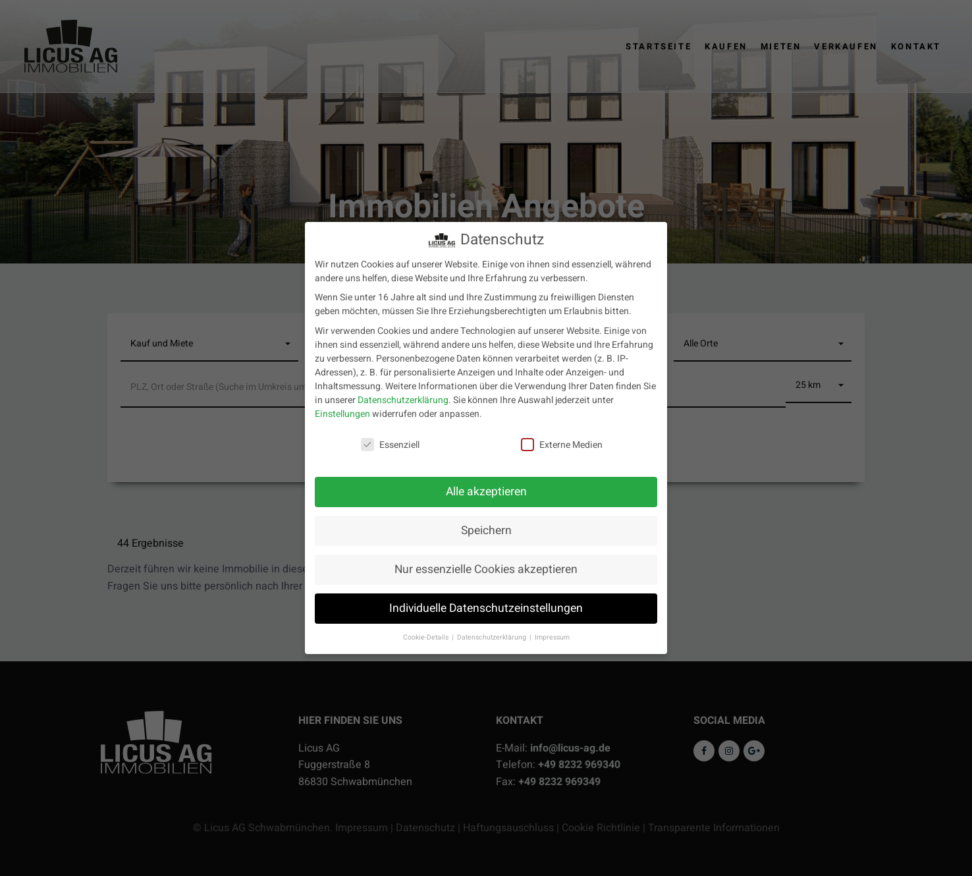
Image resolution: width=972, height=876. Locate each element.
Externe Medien (562, 438)
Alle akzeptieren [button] (486, 485)
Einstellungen (342, 407)
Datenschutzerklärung (403, 393)
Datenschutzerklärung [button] (492, 630)
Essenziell (390, 438)
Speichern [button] (486, 524)
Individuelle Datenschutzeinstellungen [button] (486, 601)
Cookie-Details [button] (426, 630)
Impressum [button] (552, 630)
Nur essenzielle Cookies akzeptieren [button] (486, 563)
